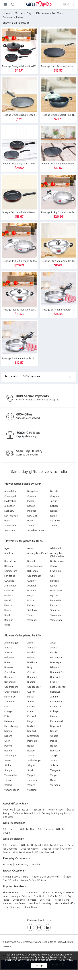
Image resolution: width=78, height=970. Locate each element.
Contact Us (22, 810)
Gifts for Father (50, 849)
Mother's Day (23, 14)
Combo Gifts (57, 896)
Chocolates (19, 900)
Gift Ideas (8, 817)
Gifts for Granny (22, 852)
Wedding (36, 865)
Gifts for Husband (31, 845)
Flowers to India (11, 893)
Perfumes (20, 904)
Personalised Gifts (65, 904)
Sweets (32, 900)
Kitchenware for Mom (49, 14)
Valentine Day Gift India (15, 877)
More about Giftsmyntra (39, 377)
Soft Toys (45, 900)
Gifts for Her (10, 829)
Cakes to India (31, 893)
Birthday (7, 865)
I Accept (39, 966)
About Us (8, 810)
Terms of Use (55, 810)
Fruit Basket (40, 896)
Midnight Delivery (20, 896)
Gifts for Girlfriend (54, 845)
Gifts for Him (27, 829)
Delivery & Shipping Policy (56, 813)
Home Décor (31, 907)
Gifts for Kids (45, 829)
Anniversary (21, 865)
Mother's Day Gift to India (46, 877)
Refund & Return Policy (25, 813)
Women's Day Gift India (33, 880)
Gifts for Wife (10, 845)
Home (6, 14)
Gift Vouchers (13, 907)
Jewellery (46, 904)
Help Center (38, 810)
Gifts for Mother (29, 849)
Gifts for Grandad (44, 852)
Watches (33, 904)
